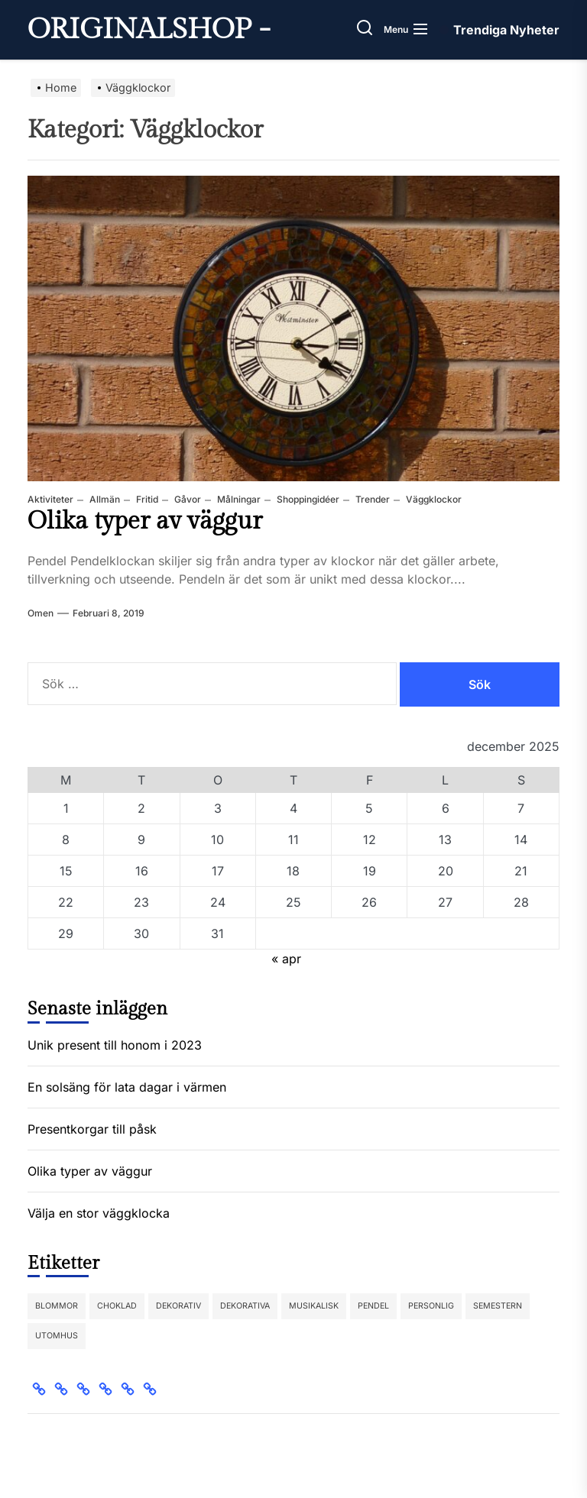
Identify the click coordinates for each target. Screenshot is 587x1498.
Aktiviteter (50, 499)
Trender (371, 499)
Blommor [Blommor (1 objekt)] (56, 1306)
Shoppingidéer (306, 499)
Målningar (238, 499)
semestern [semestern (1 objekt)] (497, 1306)
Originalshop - (149, 29)
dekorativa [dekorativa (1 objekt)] (245, 1306)
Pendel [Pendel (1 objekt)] (373, 1306)
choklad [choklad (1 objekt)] (117, 1306)
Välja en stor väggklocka (99, 1213)
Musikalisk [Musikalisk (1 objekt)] (314, 1306)
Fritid (146, 499)
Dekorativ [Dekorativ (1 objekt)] (178, 1306)
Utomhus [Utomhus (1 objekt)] (56, 1336)
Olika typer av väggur (145, 520)
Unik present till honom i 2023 (115, 1045)
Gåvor (186, 499)
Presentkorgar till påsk (92, 1129)
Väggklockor (433, 499)
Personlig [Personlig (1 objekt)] (431, 1306)
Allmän (103, 499)
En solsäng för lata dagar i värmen (127, 1087)
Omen (41, 613)
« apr (286, 958)
